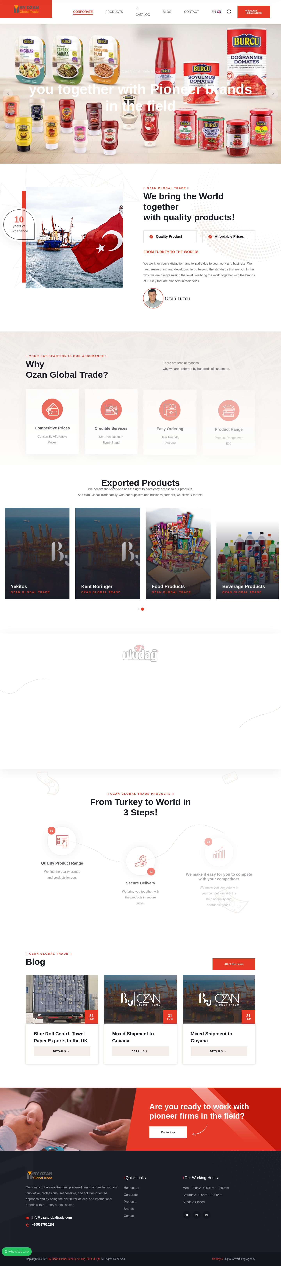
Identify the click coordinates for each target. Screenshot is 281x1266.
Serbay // (217, 1259)
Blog (167, 11)
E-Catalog (143, 11)
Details (61, 1051)
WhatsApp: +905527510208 (253, 11)
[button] (139, 609)
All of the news (234, 964)
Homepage (131, 1187)
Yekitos (87, 586)
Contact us (168, 1132)
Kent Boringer (165, 586)
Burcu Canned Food (30, 586)
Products (114, 11)
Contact (191, 11)
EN (216, 11)
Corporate (83, 11)
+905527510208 (43, 1224)
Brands (129, 1208)
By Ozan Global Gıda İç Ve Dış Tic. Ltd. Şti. (74, 1259)
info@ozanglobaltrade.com (52, 1217)
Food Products (236, 586)
